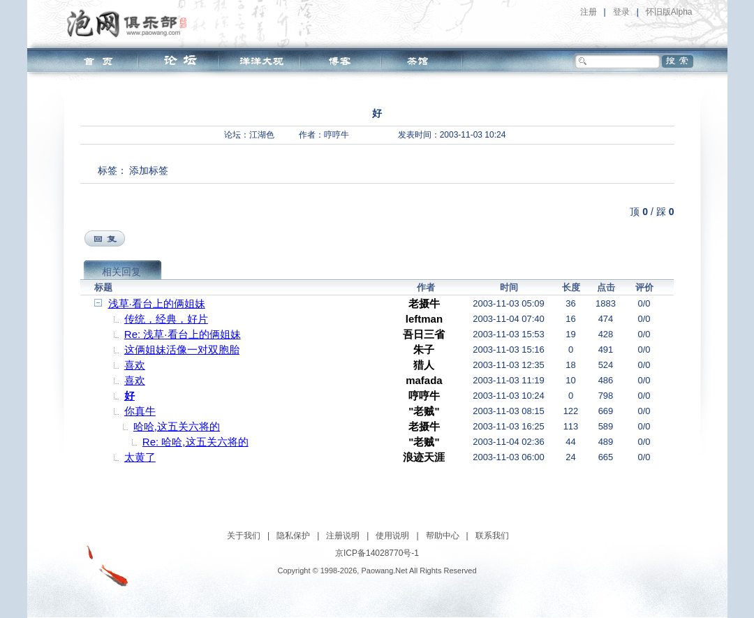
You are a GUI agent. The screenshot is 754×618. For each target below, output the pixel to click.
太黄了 (140, 457)
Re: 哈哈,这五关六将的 (195, 442)
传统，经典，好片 (166, 319)
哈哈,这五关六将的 (176, 426)
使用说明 (392, 535)
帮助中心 (442, 535)
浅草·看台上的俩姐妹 (156, 303)
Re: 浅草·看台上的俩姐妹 (182, 334)
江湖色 (261, 135)
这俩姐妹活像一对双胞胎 (181, 349)
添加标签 (148, 170)
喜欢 (134, 365)
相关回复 (121, 271)
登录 (621, 12)
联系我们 (492, 535)
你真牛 (140, 411)
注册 (588, 12)
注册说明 (343, 535)
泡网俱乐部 (130, 23)
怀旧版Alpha (669, 12)
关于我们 (243, 535)
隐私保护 (293, 535)
